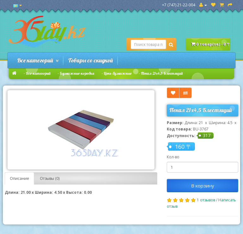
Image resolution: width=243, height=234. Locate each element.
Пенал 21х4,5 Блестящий (162, 73)
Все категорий (38, 60)
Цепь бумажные (118, 73)
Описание (19, 178)
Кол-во (173, 157)
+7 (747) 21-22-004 (178, 5)
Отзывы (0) (49, 178)
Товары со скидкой (90, 60)
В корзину (202, 185)
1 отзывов (206, 200)
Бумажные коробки (77, 73)
